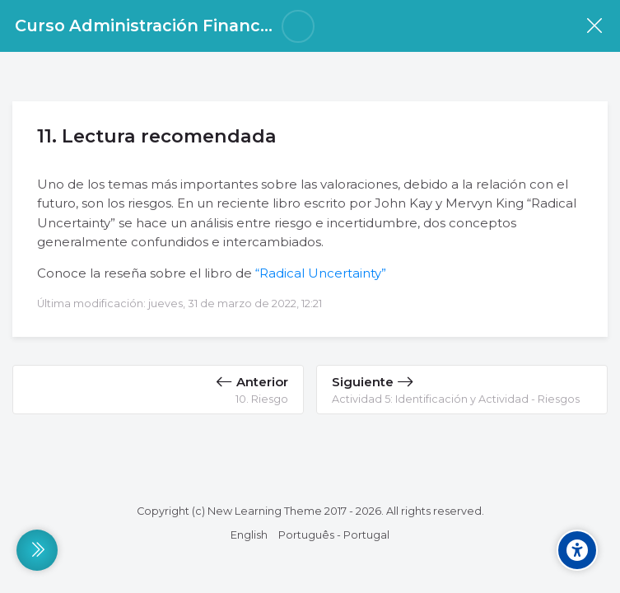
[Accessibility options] (577, 550)
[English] (249, 535)
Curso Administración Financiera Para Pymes (205, 25)
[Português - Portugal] (333, 535)
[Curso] (594, 26)
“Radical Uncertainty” (320, 273)
